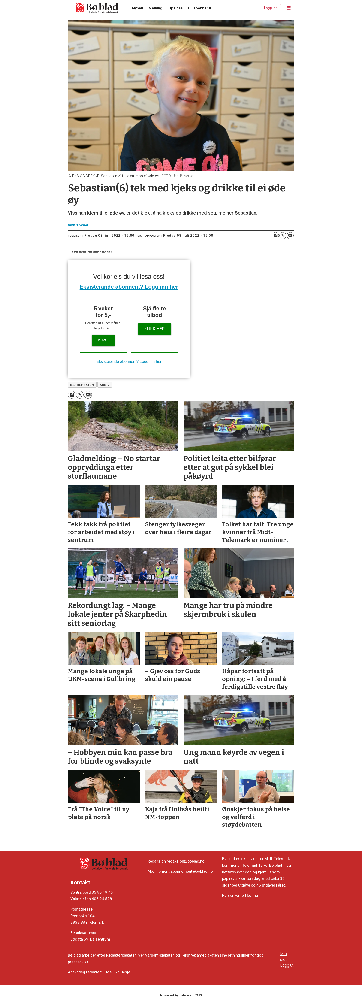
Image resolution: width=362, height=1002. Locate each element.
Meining (155, 8)
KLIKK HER (154, 329)
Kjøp (103, 340)
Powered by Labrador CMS (181, 995)
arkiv (105, 385)
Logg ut (287, 965)
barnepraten (82, 385)
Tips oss (175, 8)
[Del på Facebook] (275, 235)
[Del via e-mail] (290, 235)
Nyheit (137, 8)
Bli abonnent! (199, 8)
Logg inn (270, 8)
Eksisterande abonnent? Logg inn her (129, 287)
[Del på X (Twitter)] (282, 235)
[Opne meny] (289, 8)
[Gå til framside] (97, 8)
